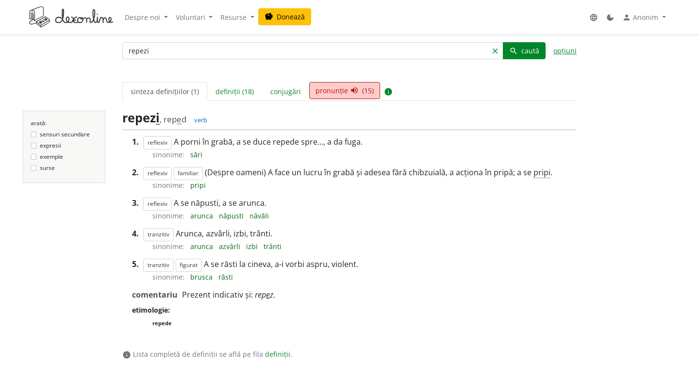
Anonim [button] (641, 17)
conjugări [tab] (285, 91)
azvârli (230, 246)
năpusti (232, 215)
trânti (273, 246)
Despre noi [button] (143, 17)
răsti (225, 277)
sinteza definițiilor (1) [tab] (165, 91)
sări (196, 154)
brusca (202, 277)
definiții (277, 354)
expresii (50, 145)
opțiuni (565, 50)
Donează (285, 16)
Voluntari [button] (191, 17)
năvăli (259, 215)
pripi (541, 172)
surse (47, 168)
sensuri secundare (65, 134)
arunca (202, 215)
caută (524, 50)
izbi (253, 246)
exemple (51, 156)
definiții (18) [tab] (235, 91)
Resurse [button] (234, 17)
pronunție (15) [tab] (345, 90)
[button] (593, 17)
